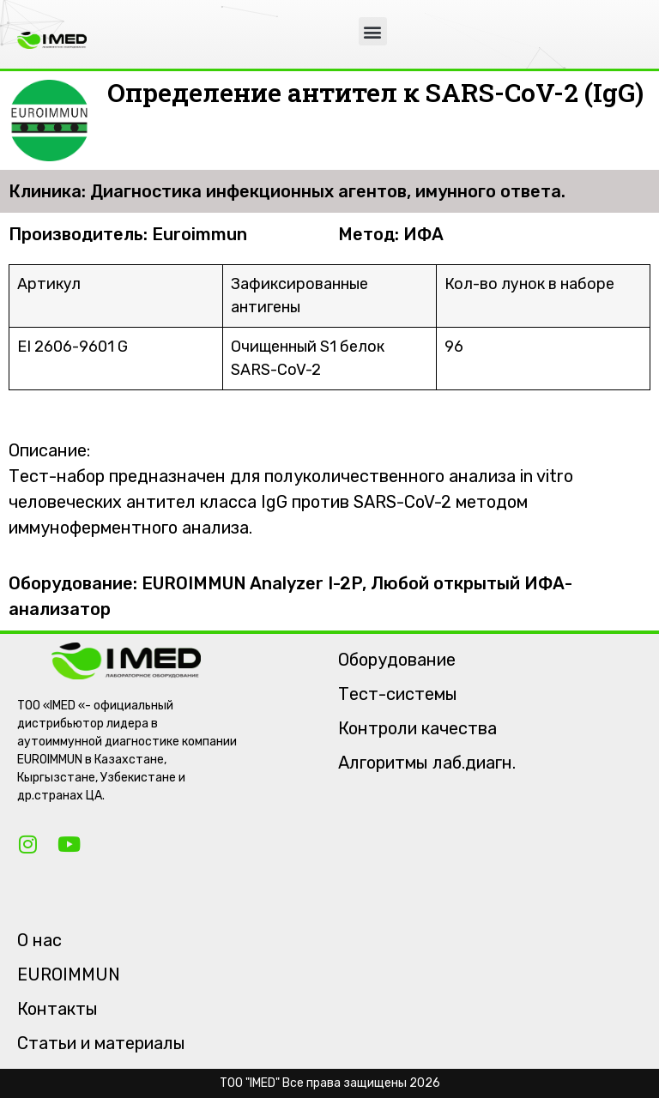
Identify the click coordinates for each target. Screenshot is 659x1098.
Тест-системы (397, 694)
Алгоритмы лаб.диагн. (427, 762)
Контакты (57, 1008)
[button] (373, 31)
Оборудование (397, 659)
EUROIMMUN (68, 974)
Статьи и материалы (101, 1043)
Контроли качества (417, 728)
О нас (39, 940)
